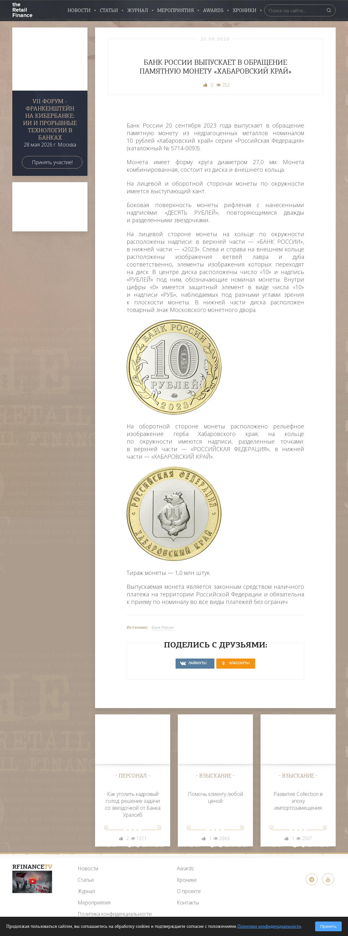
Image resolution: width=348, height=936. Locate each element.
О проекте (189, 891)
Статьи (109, 10)
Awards (185, 868)
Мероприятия (175, 10)
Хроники (244, 10)
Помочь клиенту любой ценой (215, 797)
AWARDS (213, 10)
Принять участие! (52, 162)
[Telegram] (312, 879)
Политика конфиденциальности (115, 913)
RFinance (32, 867)
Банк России (163, 627)
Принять (328, 926)
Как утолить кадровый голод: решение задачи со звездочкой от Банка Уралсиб (132, 804)
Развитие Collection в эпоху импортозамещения (298, 800)
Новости (79, 10)
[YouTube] (32, 882)
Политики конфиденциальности (269, 926)
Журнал (137, 10)
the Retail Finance (22, 9)
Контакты (188, 902)
